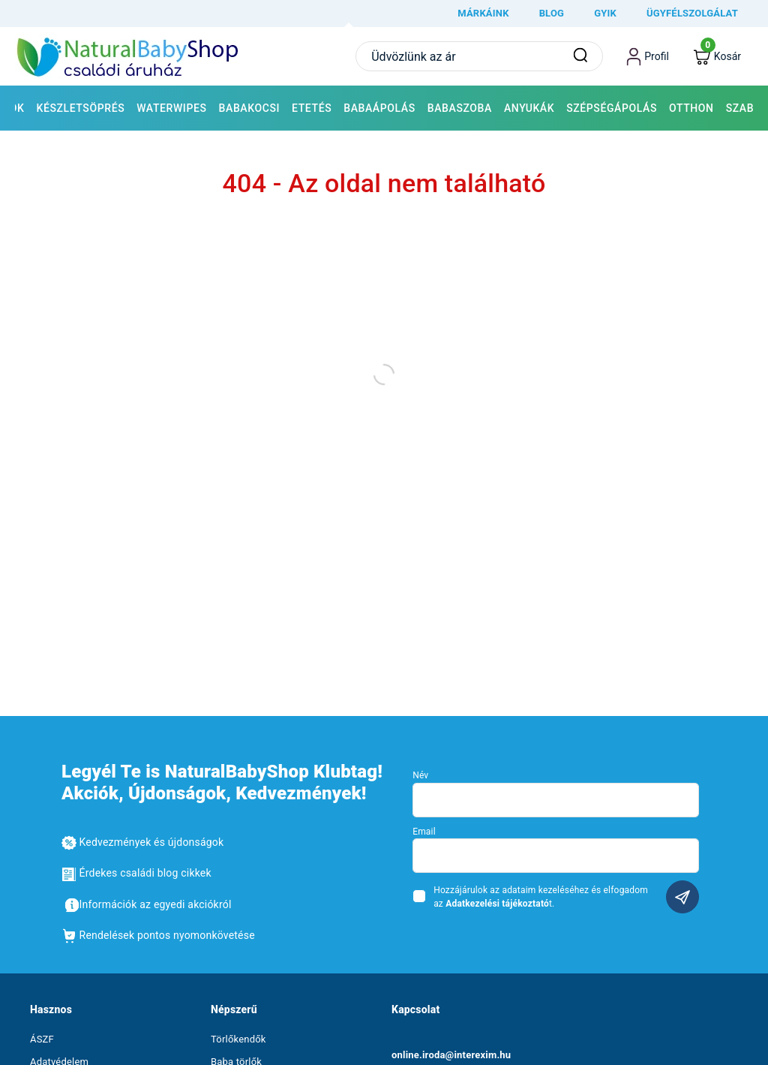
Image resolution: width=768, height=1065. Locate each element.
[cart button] (717, 57)
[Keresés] (580, 56)
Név (420, 775)
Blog (552, 13)
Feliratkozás (682, 896)
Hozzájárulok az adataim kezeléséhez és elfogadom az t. (541, 897)
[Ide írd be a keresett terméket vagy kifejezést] (479, 56)
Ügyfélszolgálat (692, 13)
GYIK (605, 13)
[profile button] (647, 56)
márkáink (483, 13)
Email (424, 831)
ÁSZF (42, 1039)
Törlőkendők (238, 1039)
